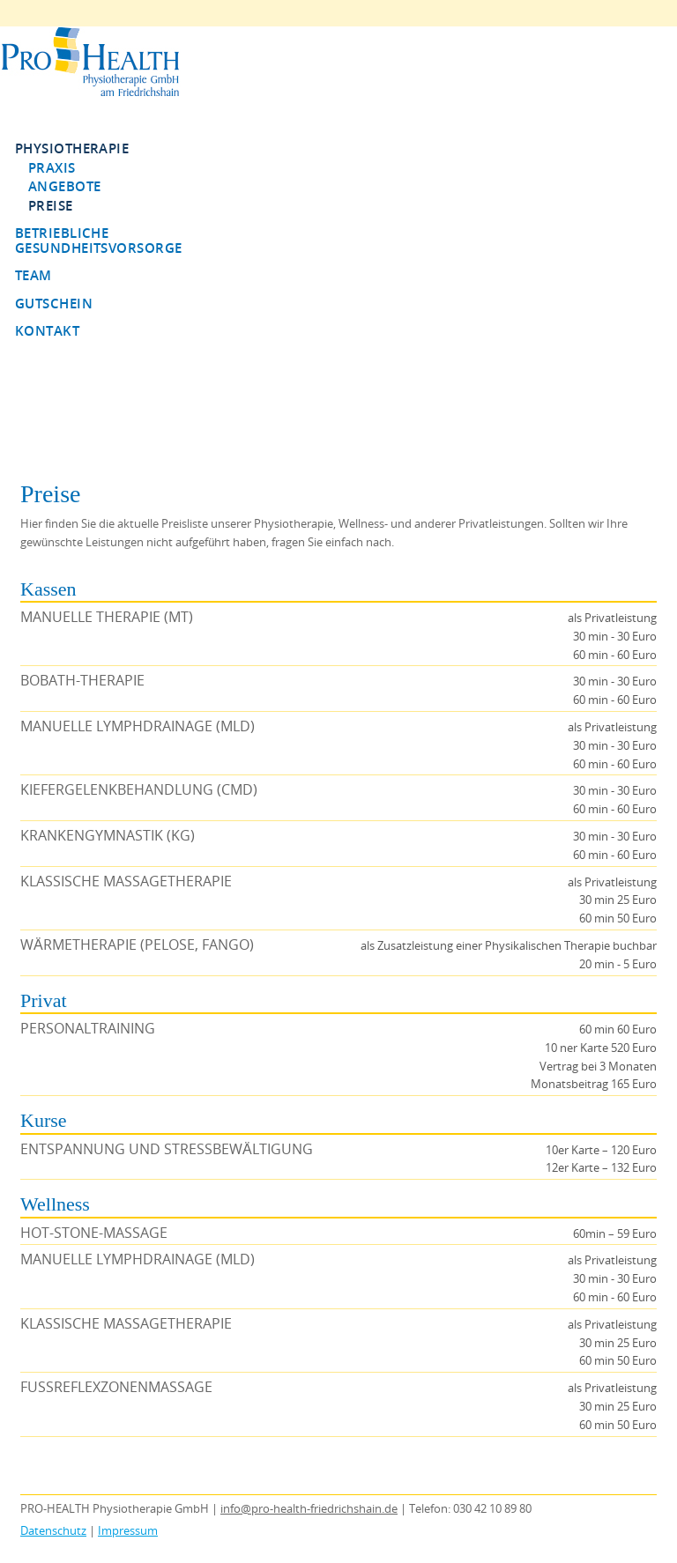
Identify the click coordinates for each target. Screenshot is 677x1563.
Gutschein (54, 303)
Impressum (128, 1530)
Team (33, 275)
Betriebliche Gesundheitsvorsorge (98, 240)
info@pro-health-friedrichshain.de (309, 1508)
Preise (50, 205)
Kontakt (47, 330)
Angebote (64, 186)
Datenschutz (53, 1530)
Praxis (52, 167)
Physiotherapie (72, 148)
